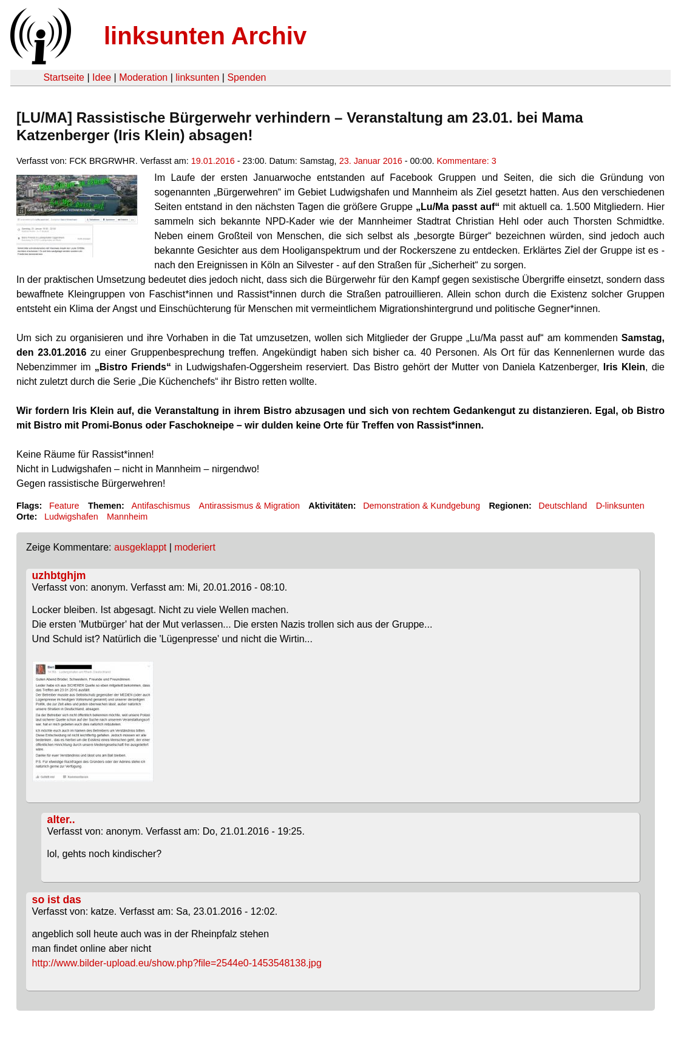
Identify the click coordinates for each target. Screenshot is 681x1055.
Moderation (143, 77)
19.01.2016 (213, 161)
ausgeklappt (140, 547)
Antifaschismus (160, 506)
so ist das (56, 900)
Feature (64, 506)
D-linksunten (620, 506)
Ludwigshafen (71, 516)
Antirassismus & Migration (249, 506)
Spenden (246, 77)
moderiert (194, 547)
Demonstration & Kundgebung (421, 506)
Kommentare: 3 (466, 161)
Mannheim (127, 516)
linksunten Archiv (205, 35)
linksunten (197, 77)
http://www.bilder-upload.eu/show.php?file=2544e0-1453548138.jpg (177, 963)
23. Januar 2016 (370, 161)
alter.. (61, 819)
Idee (101, 77)
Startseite (63, 77)
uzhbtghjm (59, 575)
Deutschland (562, 506)
